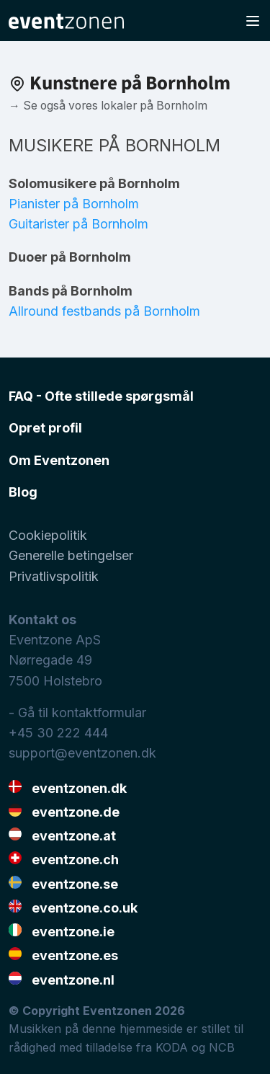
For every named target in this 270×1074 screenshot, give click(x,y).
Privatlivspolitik (54, 576)
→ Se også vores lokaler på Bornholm (108, 105)
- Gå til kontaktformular (77, 712)
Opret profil (45, 427)
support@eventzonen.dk (82, 752)
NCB (222, 1047)
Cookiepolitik (48, 535)
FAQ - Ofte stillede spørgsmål (101, 396)
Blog (23, 492)
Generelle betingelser (71, 555)
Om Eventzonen (59, 460)
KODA (172, 1047)
